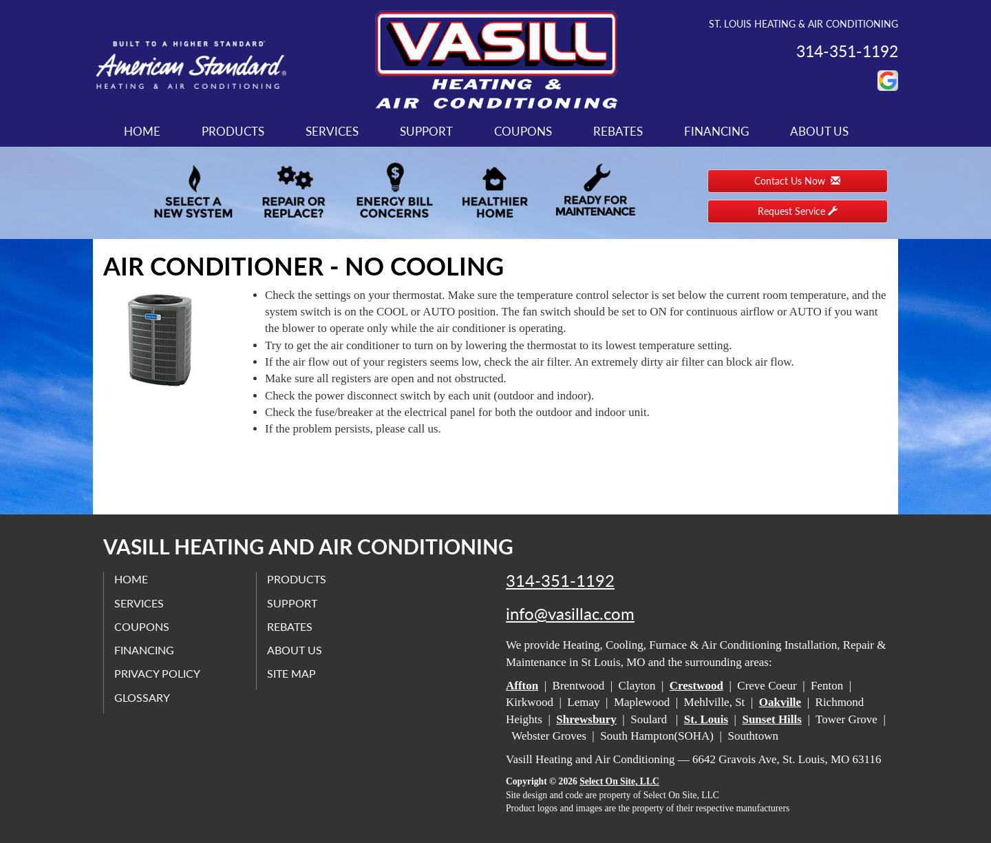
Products (233, 131)
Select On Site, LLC (619, 781)
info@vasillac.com (570, 613)
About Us (819, 131)
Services (332, 131)
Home (142, 131)
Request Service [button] (798, 211)
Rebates (618, 131)
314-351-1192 (560, 580)
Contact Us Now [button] (797, 181)
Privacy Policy (157, 673)
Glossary (142, 697)
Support (426, 131)
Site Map (291, 673)
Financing (716, 131)
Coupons (523, 131)
